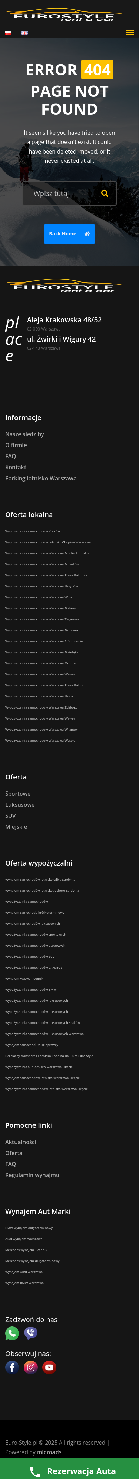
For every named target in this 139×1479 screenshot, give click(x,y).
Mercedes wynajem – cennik (26, 1250)
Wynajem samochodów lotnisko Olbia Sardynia (40, 879)
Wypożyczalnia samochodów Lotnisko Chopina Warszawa (48, 542)
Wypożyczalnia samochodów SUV (29, 956)
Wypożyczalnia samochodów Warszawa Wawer (40, 674)
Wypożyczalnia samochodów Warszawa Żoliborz (41, 707)
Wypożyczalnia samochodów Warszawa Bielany (40, 608)
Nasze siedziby (24, 434)
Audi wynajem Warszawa (23, 1239)
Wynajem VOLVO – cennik (24, 978)
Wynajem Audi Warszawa (24, 1272)
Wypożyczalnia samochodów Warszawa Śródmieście (44, 641)
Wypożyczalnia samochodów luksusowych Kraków (42, 1022)
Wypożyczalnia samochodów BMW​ (31, 989)
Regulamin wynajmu (32, 1175)
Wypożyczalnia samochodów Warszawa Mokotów (42, 564)
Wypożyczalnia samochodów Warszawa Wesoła (40, 740)
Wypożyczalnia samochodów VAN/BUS (33, 967)
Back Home (71, 234)
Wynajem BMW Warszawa (24, 1283)
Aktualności (20, 1142)
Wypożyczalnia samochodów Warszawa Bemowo (41, 630)
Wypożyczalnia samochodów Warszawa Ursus (39, 696)
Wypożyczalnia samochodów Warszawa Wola (38, 597)
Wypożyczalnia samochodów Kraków (32, 531)
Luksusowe (20, 804)
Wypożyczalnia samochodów (26, 901)
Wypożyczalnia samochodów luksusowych (36, 1000)
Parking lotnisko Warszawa (41, 478)
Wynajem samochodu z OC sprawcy (31, 1044)
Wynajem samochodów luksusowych (32, 923)
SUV (10, 815)
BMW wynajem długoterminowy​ (29, 1228)
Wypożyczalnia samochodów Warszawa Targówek (42, 619)
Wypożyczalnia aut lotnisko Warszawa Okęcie (39, 1066)
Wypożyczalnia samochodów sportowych (35, 934)
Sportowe (18, 793)
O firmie (16, 445)
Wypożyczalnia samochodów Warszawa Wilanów (41, 729)
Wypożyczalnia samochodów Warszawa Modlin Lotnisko (47, 553)
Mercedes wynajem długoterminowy (32, 1261)
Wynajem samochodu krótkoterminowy (34, 912)
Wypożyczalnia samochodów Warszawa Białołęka (41, 652)
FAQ (10, 456)
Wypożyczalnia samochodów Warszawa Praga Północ (44, 685)
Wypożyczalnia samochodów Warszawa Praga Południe (46, 575)
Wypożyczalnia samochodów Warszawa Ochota (40, 663)
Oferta (13, 1153)
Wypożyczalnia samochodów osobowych (35, 945)
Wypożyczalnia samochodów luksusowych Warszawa (44, 1033)
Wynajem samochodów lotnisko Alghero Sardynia (42, 890)
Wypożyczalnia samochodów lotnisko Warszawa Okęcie (46, 1089)
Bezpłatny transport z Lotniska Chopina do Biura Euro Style (49, 1055)
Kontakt (15, 467)
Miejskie (16, 826)
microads (49, 1452)
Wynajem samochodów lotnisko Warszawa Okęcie (42, 1078)
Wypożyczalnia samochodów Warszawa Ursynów (41, 586)
